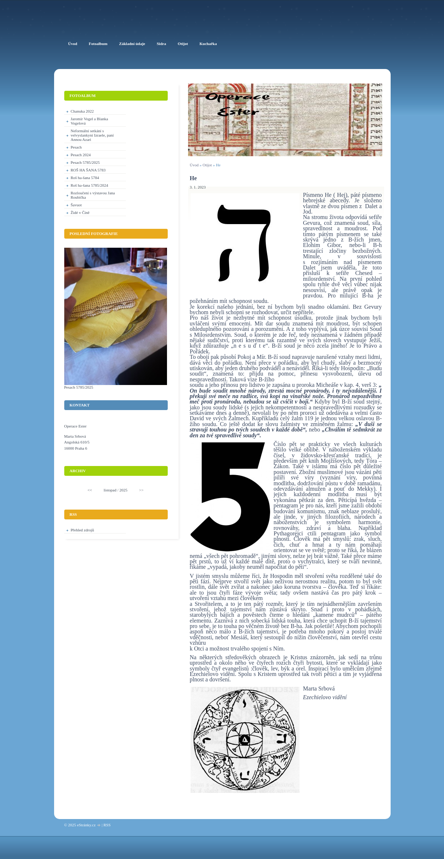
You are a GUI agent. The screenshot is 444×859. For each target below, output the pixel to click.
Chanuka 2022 (82, 111)
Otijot (207, 165)
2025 (123, 490)
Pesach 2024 (81, 155)
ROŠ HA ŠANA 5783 (88, 170)
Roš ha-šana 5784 (85, 177)
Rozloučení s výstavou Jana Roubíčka (93, 195)
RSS (107, 825)
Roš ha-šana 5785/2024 (89, 185)
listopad (110, 490)
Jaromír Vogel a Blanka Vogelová (89, 121)
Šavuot (76, 205)
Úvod (194, 165)
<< (89, 490)
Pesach (76, 147)
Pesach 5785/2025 (85, 162)
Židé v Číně (80, 212)
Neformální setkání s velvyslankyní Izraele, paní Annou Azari (92, 135)
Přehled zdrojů (82, 530)
